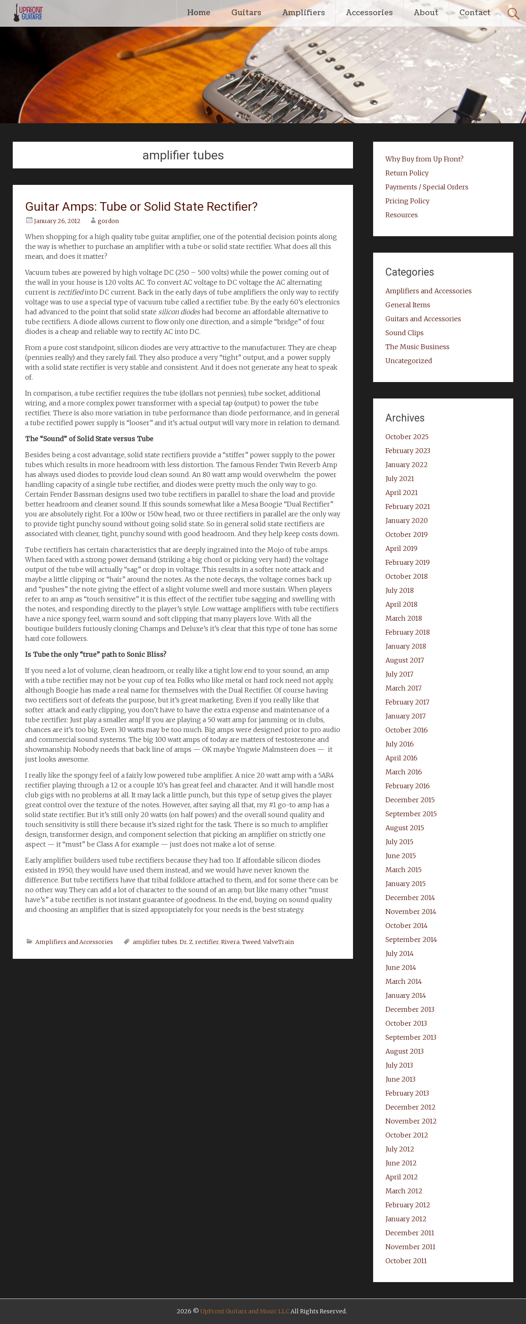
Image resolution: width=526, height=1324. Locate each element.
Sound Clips (404, 333)
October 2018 (406, 576)
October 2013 (406, 1023)
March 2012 (403, 1191)
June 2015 (400, 856)
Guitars (246, 13)
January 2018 (405, 646)
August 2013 (404, 1051)
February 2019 (407, 562)
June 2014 (400, 967)
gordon (108, 221)
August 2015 (404, 828)
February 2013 (407, 1093)
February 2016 (407, 786)
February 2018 (407, 632)
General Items (407, 305)
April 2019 (401, 548)
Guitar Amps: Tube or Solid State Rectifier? (141, 206)
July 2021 (399, 478)
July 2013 (399, 1065)
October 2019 (406, 534)
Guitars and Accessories (423, 319)
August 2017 (404, 660)
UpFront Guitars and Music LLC (244, 1311)
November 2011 (410, 1247)
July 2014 (399, 953)
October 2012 (406, 1135)
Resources (401, 215)
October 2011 (406, 1261)
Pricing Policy (407, 201)
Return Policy (407, 173)
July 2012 (399, 1149)
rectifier (207, 942)
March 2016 (403, 772)
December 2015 (410, 800)
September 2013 (410, 1037)
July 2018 (399, 590)
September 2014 (411, 939)
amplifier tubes (155, 942)
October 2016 (406, 730)
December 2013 (409, 1009)
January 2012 (406, 1219)
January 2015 (405, 884)
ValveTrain (278, 942)
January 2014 (405, 995)
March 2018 (403, 618)
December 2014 (410, 897)
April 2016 (401, 758)
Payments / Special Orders (426, 187)
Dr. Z (186, 942)
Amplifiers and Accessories (74, 942)
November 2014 (410, 911)
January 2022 (406, 465)
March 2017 (403, 688)
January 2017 (405, 716)
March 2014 (403, 981)
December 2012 (410, 1107)
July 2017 (399, 674)
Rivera (230, 942)
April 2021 (401, 492)
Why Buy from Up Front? (424, 159)
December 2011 (409, 1233)
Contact (475, 13)
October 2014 (406, 925)
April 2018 (401, 604)
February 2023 (407, 451)
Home (198, 13)
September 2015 (411, 814)
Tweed (251, 942)
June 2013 (400, 1079)
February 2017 (407, 702)
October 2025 (407, 437)
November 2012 (411, 1121)
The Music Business (417, 347)
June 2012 (401, 1163)
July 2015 (399, 842)
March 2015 (403, 870)
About (426, 13)
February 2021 (407, 506)
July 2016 (399, 744)
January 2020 (406, 520)
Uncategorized (408, 361)
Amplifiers (303, 13)
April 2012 (401, 1177)
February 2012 (407, 1205)
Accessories (369, 13)
